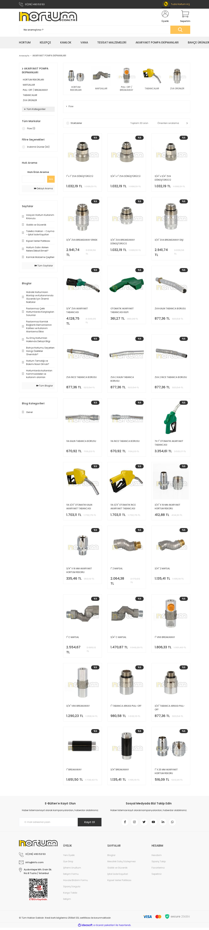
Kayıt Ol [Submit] (89, 824)
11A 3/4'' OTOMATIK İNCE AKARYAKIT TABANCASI (123, 507)
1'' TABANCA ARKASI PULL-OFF (125, 707)
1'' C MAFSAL (72, 638)
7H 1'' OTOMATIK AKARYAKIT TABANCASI (169, 444)
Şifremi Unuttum (72, 869)
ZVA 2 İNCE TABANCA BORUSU (171, 378)
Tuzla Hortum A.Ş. (175, 4)
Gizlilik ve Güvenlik (117, 869)
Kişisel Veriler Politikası (119, 882)
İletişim (67, 901)
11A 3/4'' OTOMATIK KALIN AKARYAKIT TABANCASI (79, 507)
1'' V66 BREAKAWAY (165, 638)
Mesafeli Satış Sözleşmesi (121, 863)
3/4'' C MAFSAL (118, 638)
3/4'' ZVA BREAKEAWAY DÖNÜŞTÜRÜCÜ (122, 242)
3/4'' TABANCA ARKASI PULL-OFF (170, 709)
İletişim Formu (71, 876)
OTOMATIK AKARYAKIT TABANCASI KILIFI (122, 311)
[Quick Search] (33, 179)
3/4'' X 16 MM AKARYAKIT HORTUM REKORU (79, 571)
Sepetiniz (156, 876)
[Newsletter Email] (60, 824)
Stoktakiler (76, 123)
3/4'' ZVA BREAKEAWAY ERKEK (81, 240)
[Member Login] (165, 17)
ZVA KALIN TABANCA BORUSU (170, 309)
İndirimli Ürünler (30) (38, 147)
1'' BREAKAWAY (74, 771)
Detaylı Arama (43, 188)
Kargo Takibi (70, 894)
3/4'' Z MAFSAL (162, 570)
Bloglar (111, 857)
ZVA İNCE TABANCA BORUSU (81, 378)
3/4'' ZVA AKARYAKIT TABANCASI (77, 311)
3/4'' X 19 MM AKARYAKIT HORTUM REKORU (167, 507)
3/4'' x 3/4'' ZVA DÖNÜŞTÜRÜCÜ (163, 178)
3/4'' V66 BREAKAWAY (78, 707)
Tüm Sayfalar (44, 266)
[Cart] (185, 17)
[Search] (104, 30)
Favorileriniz (158, 869)
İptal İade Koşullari (117, 876)
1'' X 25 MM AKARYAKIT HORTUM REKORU (166, 773)
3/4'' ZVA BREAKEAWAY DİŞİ (169, 240)
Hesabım (157, 857)
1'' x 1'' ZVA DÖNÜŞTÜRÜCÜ (79, 176)
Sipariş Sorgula (71, 888)
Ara (51, 179)
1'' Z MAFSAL (116, 570)
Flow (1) (31, 128)
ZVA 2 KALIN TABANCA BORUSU (122, 380)
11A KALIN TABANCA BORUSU (81, 442)
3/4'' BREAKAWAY (119, 771)
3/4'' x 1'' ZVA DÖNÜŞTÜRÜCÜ (125, 176)
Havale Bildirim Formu (75, 882)
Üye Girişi (68, 863)
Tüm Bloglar (44, 386)
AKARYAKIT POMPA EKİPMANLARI (50, 55)
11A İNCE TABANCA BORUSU (125, 442)
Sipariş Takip (159, 863)
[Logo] (48, 17)
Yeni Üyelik (69, 857)
